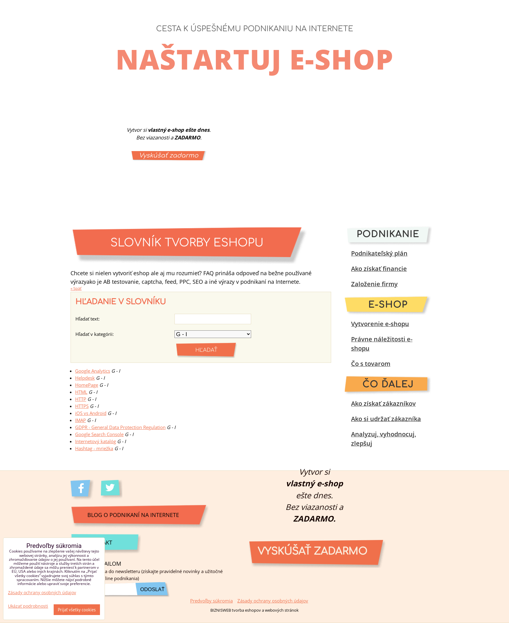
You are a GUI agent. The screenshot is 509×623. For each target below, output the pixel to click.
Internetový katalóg (95, 441)
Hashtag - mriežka (94, 448)
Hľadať (206, 350)
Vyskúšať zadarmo (168, 155)
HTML (81, 392)
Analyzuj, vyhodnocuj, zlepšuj (383, 438)
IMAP (80, 420)
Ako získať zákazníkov (383, 403)
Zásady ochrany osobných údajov (272, 601)
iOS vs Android (90, 413)
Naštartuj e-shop (255, 59)
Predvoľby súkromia (211, 601)
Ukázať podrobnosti (28, 606)
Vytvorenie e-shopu (380, 324)
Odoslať (152, 589)
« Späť (76, 288)
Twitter (112, 490)
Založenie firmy (374, 284)
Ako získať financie (379, 268)
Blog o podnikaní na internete (133, 515)
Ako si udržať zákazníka (386, 419)
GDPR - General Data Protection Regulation (120, 427)
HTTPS (82, 406)
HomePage (86, 385)
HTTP (80, 399)
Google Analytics (92, 371)
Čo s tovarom (370, 363)
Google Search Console (99, 434)
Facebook (82, 490)
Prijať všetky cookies (77, 610)
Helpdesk (85, 378)
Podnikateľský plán (379, 253)
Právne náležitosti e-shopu (381, 343)
